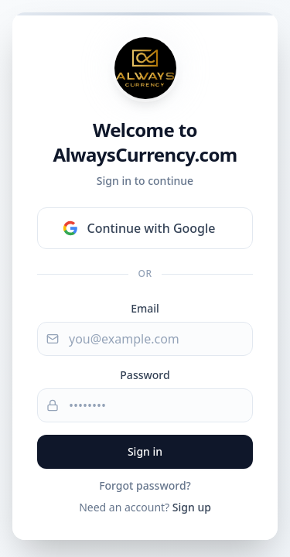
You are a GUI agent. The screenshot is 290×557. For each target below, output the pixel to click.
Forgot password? (145, 485)
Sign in (145, 451)
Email (145, 308)
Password (144, 374)
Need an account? (145, 507)
